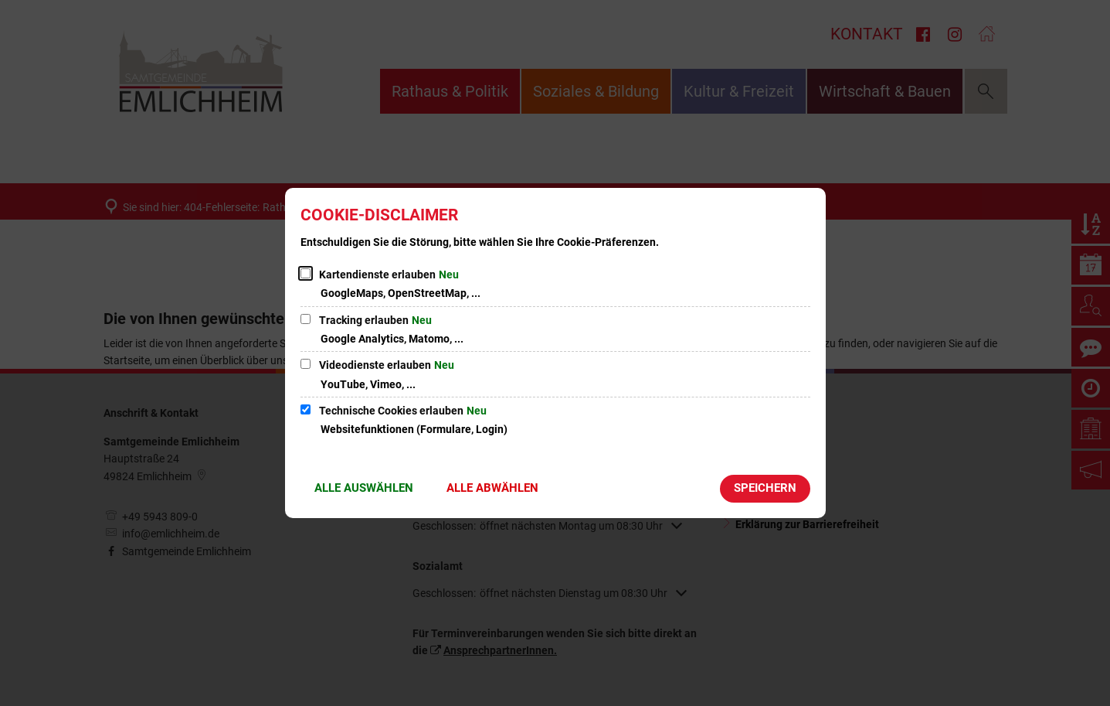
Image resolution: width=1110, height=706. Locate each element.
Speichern (765, 488)
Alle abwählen (492, 488)
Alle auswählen (363, 488)
